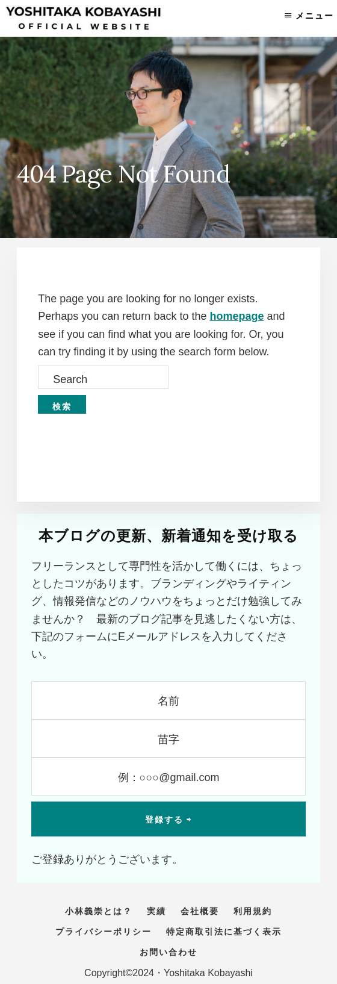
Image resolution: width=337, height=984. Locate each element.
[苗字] (168, 739)
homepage (236, 316)
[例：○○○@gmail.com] (168, 777)
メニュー (314, 15)
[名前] (168, 700)
